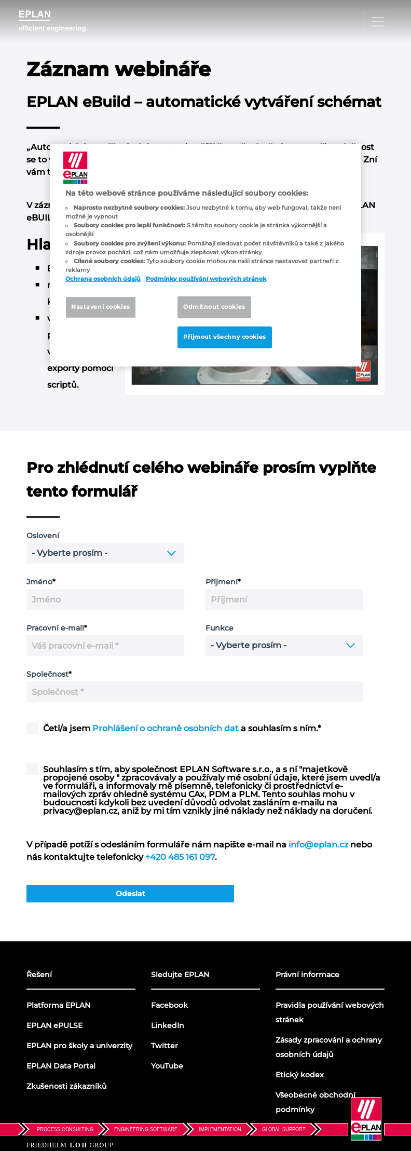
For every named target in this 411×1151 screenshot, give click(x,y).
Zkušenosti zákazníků (66, 1086)
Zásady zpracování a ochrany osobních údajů (329, 1047)
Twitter (164, 1045)
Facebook (169, 1005)
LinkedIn (167, 1025)
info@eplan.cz (318, 844)
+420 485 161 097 (180, 857)
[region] (205, 255)
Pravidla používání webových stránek (330, 1012)
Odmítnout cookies (214, 306)
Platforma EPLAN (58, 1005)
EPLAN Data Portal (60, 1066)
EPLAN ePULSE (54, 1025)
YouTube (167, 1066)
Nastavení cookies (100, 306)
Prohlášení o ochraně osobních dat (165, 728)
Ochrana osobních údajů (103, 278)
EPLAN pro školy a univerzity (79, 1045)
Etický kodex (300, 1074)
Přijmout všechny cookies (224, 336)
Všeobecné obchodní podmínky (315, 1102)
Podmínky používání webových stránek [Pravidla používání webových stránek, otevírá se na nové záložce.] (206, 278)
